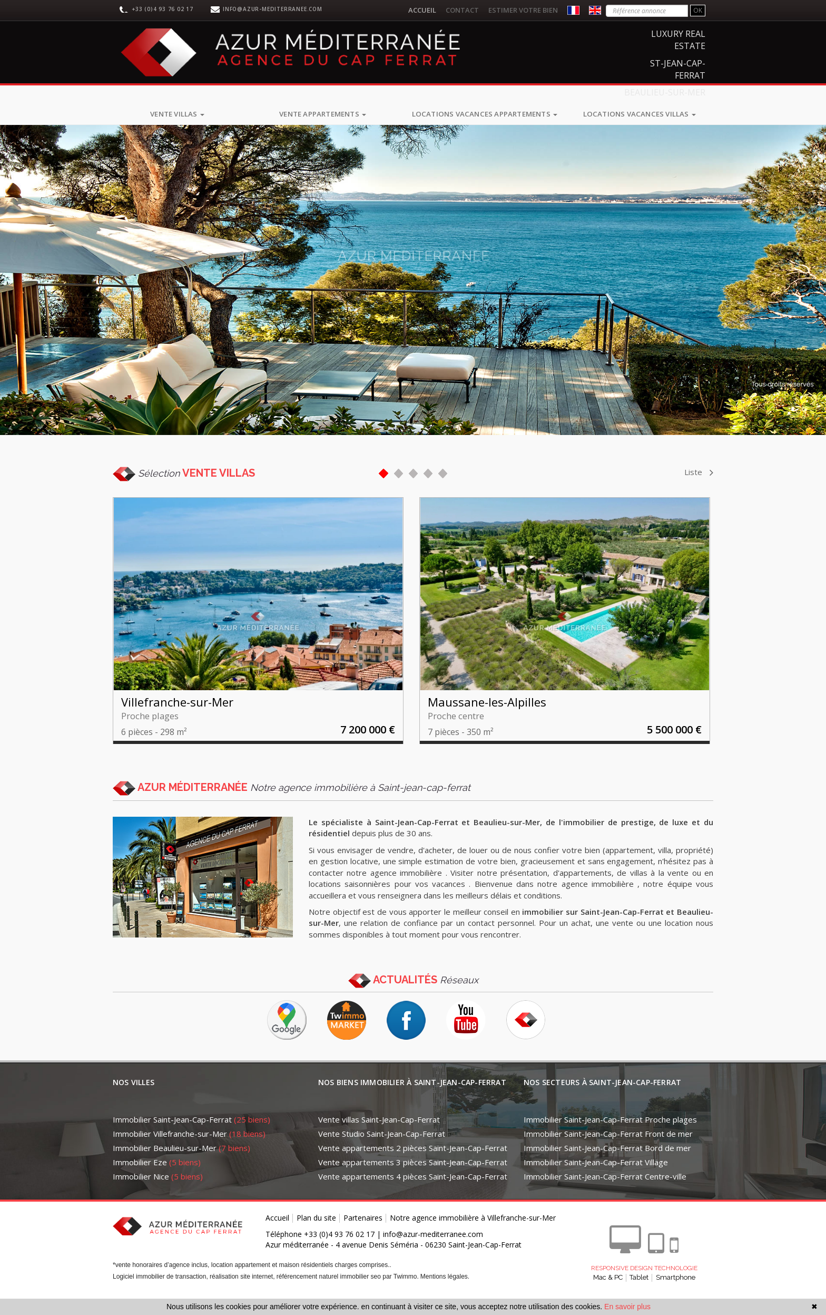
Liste (698, 472)
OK (697, 10)
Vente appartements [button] (322, 114)
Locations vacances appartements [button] (484, 114)
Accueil (422, 10)
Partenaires (362, 1235)
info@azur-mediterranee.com (272, 9)
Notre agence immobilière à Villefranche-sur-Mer (473, 1235)
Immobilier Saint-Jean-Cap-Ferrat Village (596, 1179)
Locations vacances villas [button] (639, 114)
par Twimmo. (400, 1293)
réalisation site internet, (243, 1293)
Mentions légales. (444, 1293)
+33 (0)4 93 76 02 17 (162, 9)
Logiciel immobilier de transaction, (161, 1293)
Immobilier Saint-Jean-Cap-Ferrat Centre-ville (605, 1193)
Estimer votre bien (523, 10)
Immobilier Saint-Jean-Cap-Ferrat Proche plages (610, 1136)
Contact (462, 10)
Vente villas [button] (177, 114)
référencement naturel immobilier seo (329, 1293)
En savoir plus (627, 1306)
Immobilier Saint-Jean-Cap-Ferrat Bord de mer (607, 1164)
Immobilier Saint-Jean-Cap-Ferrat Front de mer (608, 1150)
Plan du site (316, 1235)
